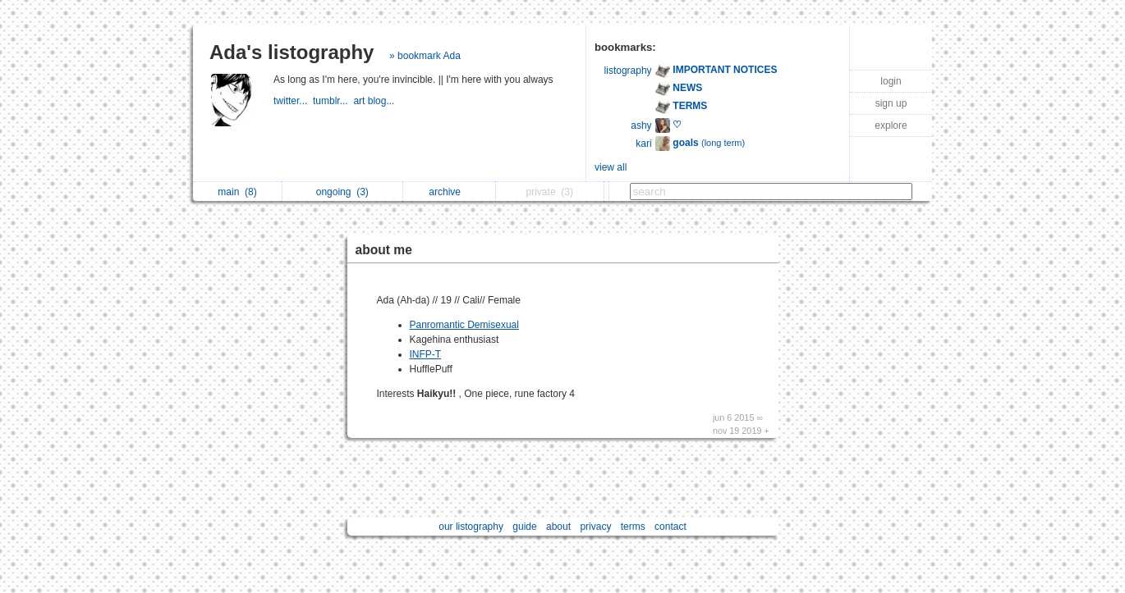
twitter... (293, 101)
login (890, 81)
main (237, 192)
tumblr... (333, 101)
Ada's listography (291, 52)
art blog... (375, 101)
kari (643, 143)
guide (524, 526)
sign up (891, 103)
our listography (471, 526)
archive (449, 192)
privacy (595, 526)
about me (384, 250)
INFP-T (426, 354)
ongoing (342, 192)
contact (670, 526)
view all (611, 167)
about (558, 526)
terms (633, 526)
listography (628, 70)
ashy (641, 125)
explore (891, 125)
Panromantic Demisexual (464, 325)
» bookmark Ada (425, 56)
